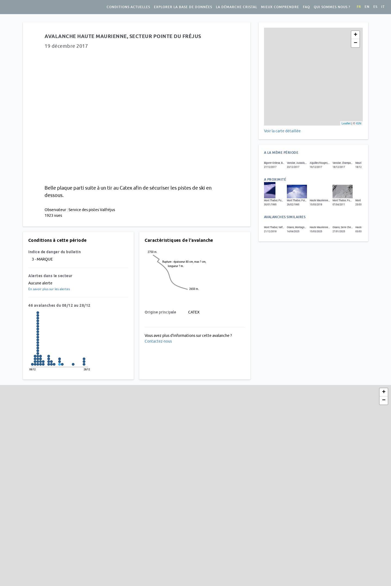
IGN (358, 123)
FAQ (306, 7)
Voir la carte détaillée (282, 131)
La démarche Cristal (236, 7)
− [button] (355, 43)
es (375, 7)
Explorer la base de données (183, 7)
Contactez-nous (158, 341)
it (383, 7)
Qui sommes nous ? (332, 7)
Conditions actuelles (128, 7)
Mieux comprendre (280, 7)
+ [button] (355, 35)
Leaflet (346, 123)
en (367, 7)
